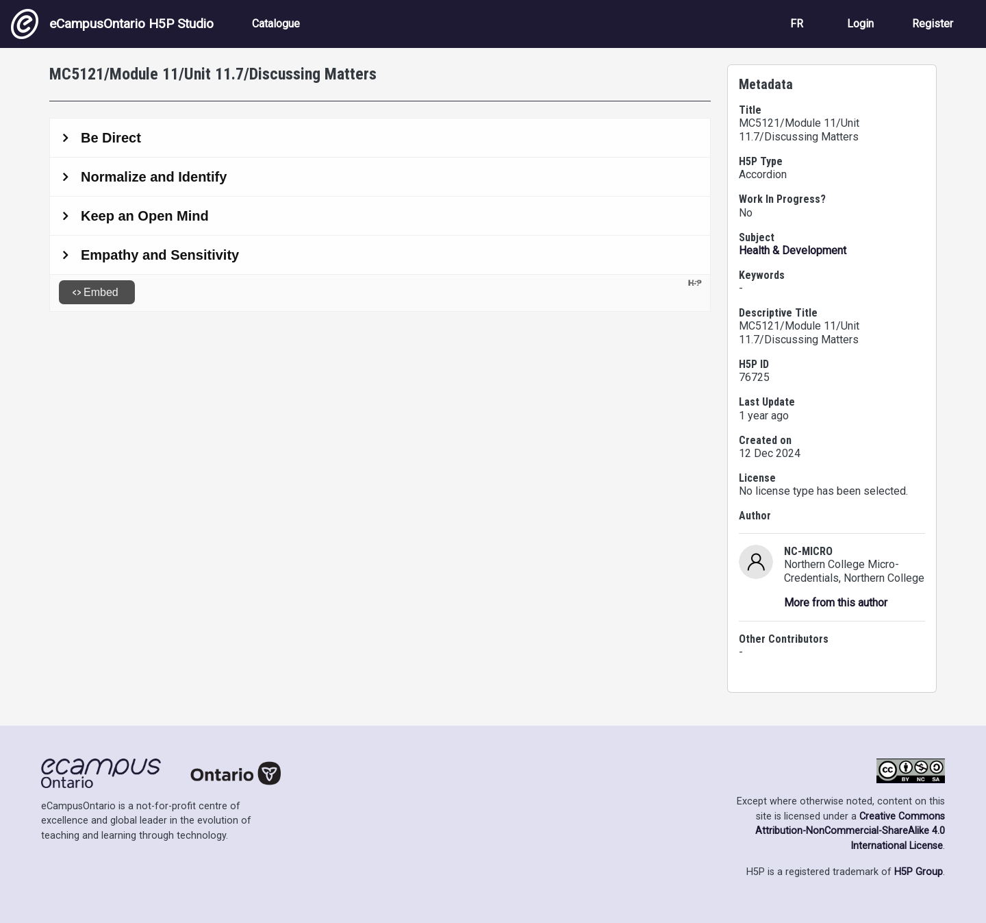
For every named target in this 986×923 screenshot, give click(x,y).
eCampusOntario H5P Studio (112, 24)
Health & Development (792, 250)
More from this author (835, 602)
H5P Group (918, 872)
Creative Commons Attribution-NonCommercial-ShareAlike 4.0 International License (850, 831)
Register (932, 23)
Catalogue (276, 23)
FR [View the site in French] (796, 23)
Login (860, 23)
